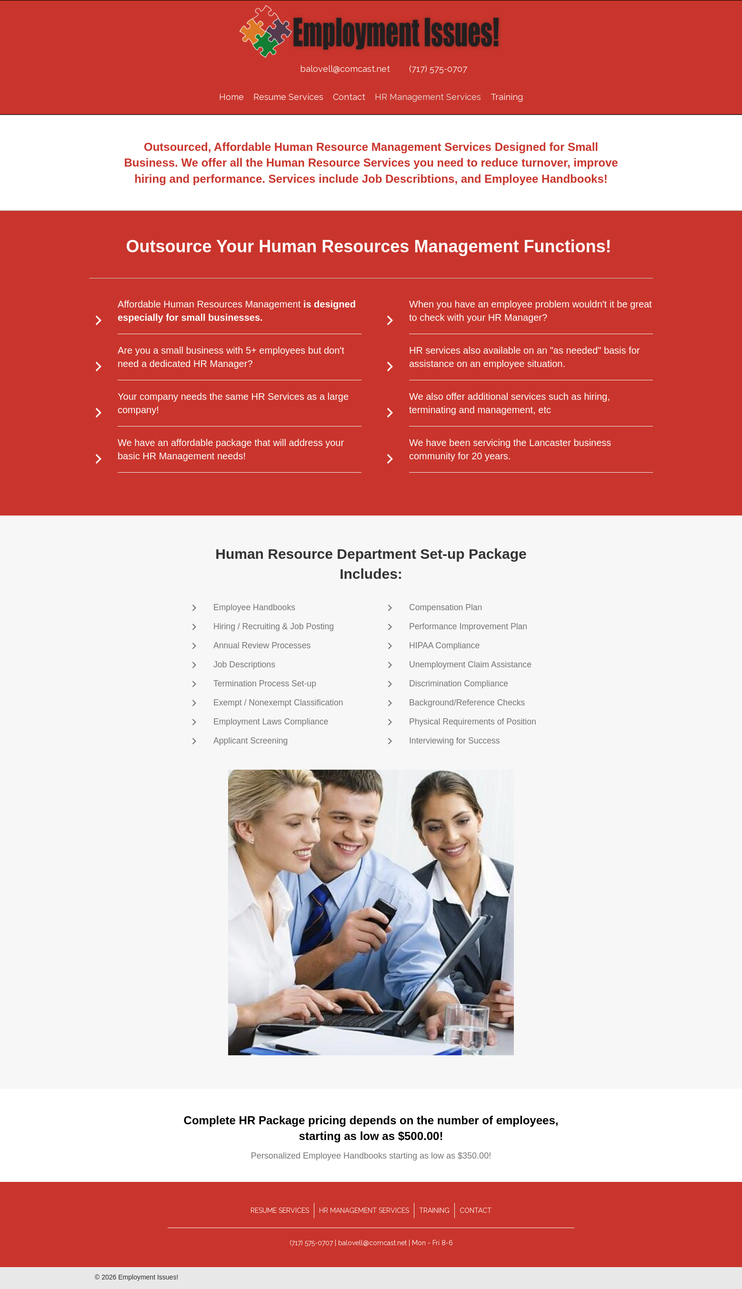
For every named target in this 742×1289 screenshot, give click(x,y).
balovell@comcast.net (345, 69)
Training (434, 1210)
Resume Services (280, 1210)
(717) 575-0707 (438, 69)
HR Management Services (364, 1210)
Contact (475, 1210)
